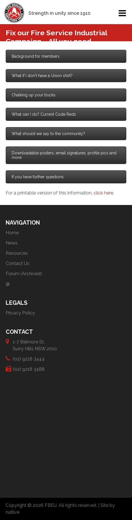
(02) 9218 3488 (29, 369)
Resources (17, 253)
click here (103, 193)
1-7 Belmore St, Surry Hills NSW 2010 (35, 345)
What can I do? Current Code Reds (44, 114)
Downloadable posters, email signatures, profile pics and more (64, 155)
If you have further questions (38, 177)
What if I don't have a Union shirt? (42, 75)
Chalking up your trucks (33, 95)
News (12, 243)
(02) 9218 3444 (29, 359)
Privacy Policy (20, 313)
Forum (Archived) (24, 273)
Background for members (35, 56)
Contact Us (17, 263)
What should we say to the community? (48, 133)
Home (12, 232)
